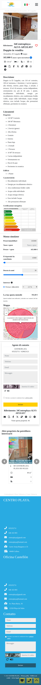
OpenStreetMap (26, 339)
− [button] (6, 313)
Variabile (16, 287)
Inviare (20, 404)
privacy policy (29, 398)
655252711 (16, 351)
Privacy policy (25, 676)
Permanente (9, 287)
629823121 (25, 351)
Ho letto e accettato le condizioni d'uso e (19, 398)
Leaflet (18, 339)
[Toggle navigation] (36, 4)
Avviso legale (15, 678)
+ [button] (6, 310)
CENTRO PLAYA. (14, 676)
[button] (4, 461)
